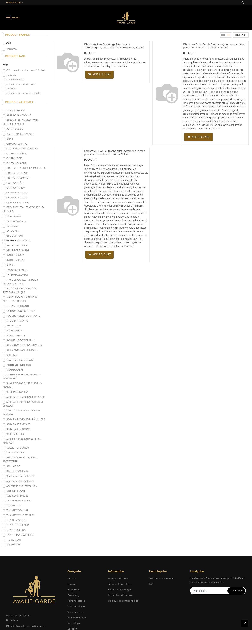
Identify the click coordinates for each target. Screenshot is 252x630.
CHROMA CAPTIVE (16, 144)
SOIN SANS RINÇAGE (18, 429)
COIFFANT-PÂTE (15, 183)
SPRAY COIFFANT (16, 453)
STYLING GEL (13, 466)
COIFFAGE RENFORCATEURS (22, 148)
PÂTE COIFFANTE (15, 335)
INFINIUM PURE (15, 260)
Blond (9, 139)
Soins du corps (75, 612)
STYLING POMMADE (17, 471)
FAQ (151, 584)
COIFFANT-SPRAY (16, 188)
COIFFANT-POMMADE (18, 178)
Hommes (72, 584)
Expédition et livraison (120, 595)
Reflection (12, 355)
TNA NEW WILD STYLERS (20, 515)
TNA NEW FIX (14, 505)
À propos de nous (118, 578)
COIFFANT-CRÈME (16, 153)
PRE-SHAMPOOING (17, 321)
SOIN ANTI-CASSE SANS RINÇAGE (25, 397)
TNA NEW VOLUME (17, 510)
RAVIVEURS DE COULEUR (20, 340)
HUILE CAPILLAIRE (16, 245)
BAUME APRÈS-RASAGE (19, 134)
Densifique (12, 226)
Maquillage (73, 623)
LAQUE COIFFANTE (17, 270)
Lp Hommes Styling (17, 275)
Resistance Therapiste (18, 365)
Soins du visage (76, 606)
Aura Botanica (14, 129)
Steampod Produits (17, 496)
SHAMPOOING (14, 370)
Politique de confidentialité (123, 601)
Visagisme (73, 590)
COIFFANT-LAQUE (16, 163)
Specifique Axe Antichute (20, 476)
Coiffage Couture (16, 221)
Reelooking (73, 595)
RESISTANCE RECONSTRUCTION (24, 345)
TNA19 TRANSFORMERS (19, 535)
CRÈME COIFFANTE (17, 197)
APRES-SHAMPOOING (18, 115)
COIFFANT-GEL (14, 158)
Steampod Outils (15, 491)
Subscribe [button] (236, 590)
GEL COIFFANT (14, 236)
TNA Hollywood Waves (19, 500)
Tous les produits (15, 110)
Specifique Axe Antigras (20, 481)
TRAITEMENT (13, 540)
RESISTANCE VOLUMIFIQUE (21, 350)
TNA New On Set (15, 520)
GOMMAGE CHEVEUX (18, 241)
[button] (241, 35)
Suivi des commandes (161, 578)
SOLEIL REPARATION (18, 448)
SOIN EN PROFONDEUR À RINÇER (25, 419)
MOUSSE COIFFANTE (18, 306)
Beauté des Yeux (76, 618)
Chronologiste (14, 216)
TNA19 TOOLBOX (16, 530)
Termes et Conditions (119, 584)
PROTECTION (13, 326)
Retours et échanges (119, 590)
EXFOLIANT (12, 231)
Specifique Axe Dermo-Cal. (21, 486)
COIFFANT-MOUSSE (17, 173)
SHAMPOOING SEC (17, 392)
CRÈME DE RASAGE (17, 202)
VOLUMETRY (13, 545)
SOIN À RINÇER (15, 434)
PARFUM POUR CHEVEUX (20, 311)
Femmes (71, 578)
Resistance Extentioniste (20, 360)
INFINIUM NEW (15, 255)
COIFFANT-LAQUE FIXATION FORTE (26, 168)
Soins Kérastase (76, 601)
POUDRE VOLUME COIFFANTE (23, 316)
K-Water (10, 265)
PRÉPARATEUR (14, 330)
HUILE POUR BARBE (17, 250)
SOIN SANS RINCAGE (18, 424)
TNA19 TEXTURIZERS (17, 525)
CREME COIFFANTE (17, 193)
